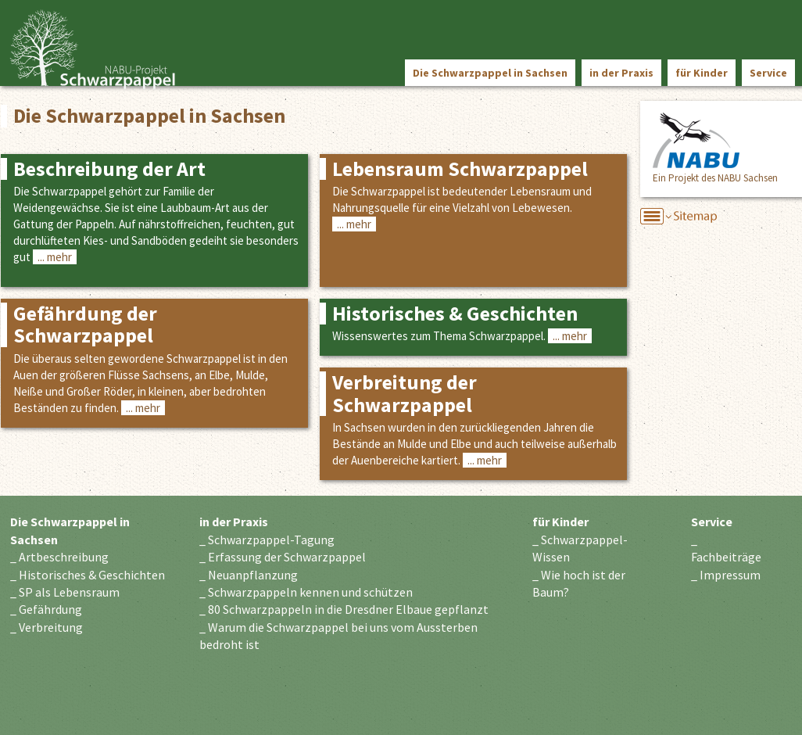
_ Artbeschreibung (59, 557)
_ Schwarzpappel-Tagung (267, 539)
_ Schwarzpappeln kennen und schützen (306, 592)
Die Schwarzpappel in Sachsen (490, 73)
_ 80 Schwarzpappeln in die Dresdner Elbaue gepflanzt (344, 609)
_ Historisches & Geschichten (87, 575)
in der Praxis (621, 73)
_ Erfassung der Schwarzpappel (282, 557)
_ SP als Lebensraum (65, 592)
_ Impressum (726, 575)
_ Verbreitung (46, 627)
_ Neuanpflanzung (248, 575)
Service (768, 73)
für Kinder (701, 73)
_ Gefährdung (46, 609)
